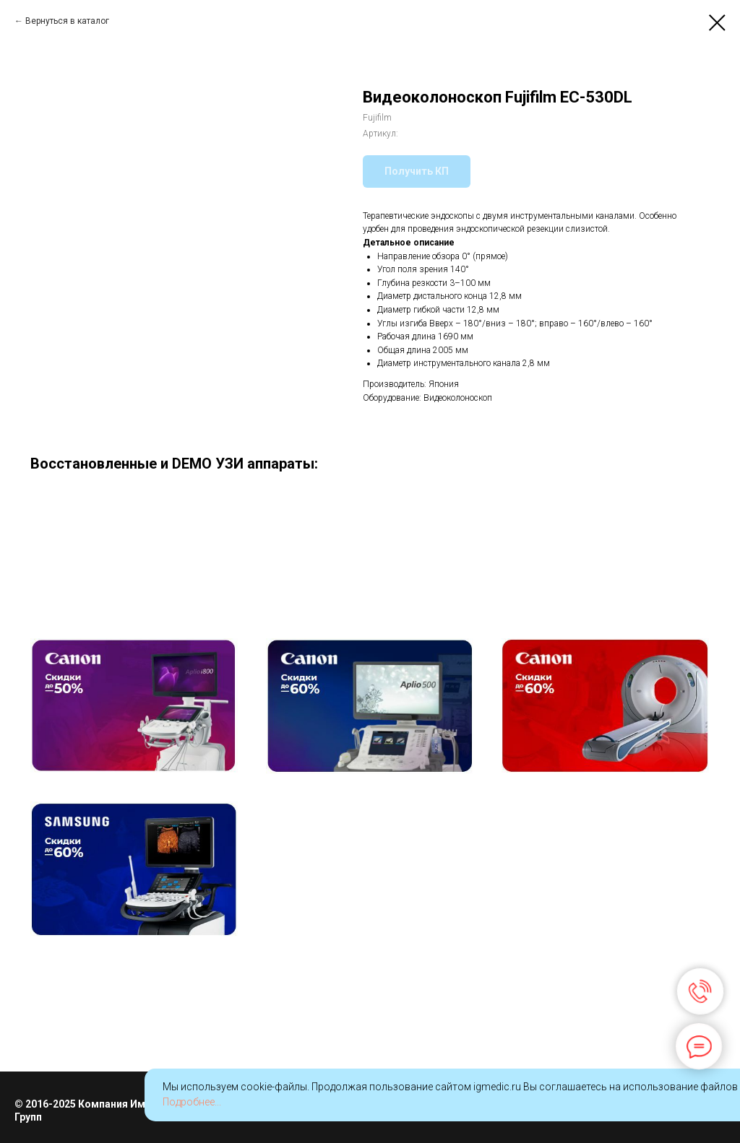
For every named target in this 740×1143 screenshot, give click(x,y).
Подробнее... (192, 1102)
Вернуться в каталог (67, 21)
